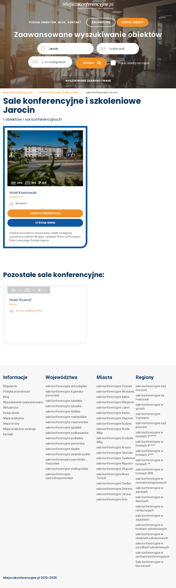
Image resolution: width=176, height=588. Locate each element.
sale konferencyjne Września (115, 391)
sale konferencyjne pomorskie (65, 443)
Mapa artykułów (13, 418)
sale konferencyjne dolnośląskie (66, 386)
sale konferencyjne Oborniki (114, 452)
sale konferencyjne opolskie (64, 427)
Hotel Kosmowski (23, 193)
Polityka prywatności (16, 391)
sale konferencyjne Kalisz (112, 397)
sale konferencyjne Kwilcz (113, 413)
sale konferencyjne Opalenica (115, 458)
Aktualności (10, 407)
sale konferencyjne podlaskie (64, 438)
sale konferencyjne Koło (112, 499)
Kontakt (74, 22)
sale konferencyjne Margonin (115, 402)
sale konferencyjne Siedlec (113, 483)
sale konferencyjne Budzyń (114, 423)
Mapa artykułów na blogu (19, 429)
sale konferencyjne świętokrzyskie (68, 454)
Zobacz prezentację (45, 213)
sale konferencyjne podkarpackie (67, 432)
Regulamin (10, 386)
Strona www (45, 222)
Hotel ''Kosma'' (20, 300)
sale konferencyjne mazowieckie (67, 422)
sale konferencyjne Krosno (113, 447)
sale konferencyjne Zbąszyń (114, 468)
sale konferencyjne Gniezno (114, 488)
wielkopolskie (34, 310)
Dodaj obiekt (11, 413)
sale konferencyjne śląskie (63, 449)
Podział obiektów (42, 22)
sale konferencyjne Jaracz (113, 494)
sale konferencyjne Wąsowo (114, 463)
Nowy (13, 304)
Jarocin (19, 310)
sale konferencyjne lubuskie (64, 406)
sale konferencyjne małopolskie (66, 416)
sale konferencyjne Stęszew (114, 418)
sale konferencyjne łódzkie (63, 411)
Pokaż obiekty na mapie (134, 63)
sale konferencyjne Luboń (113, 407)
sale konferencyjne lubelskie (64, 400)
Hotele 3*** (16, 197)
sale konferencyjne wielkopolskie (67, 468)
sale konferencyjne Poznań (114, 386)
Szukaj (92, 63)
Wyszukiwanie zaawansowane (88, 80)
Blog (61, 22)
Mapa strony (11, 423)
